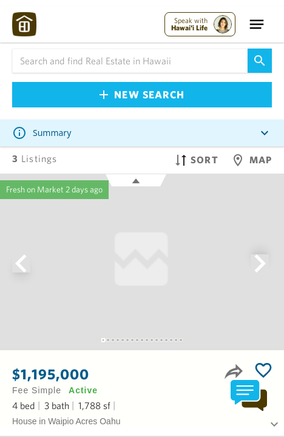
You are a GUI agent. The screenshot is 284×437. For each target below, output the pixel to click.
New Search (142, 94)
